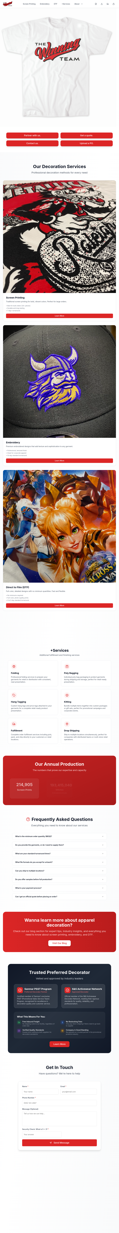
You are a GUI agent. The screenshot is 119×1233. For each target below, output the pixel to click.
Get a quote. (86, 135)
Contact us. (32, 143)
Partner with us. (32, 135)
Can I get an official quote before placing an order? (59, 897)
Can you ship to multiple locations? (59, 871)
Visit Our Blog (59, 943)
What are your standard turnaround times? (59, 854)
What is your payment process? (59, 888)
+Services (66, 4)
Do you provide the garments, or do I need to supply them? (59, 845)
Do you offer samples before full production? (59, 879)
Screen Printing (29, 4)
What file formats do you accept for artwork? (59, 862)
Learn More (59, 316)
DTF (55, 4)
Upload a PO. (86, 143)
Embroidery (44, 4)
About (78, 4)
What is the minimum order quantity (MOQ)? (59, 836)
